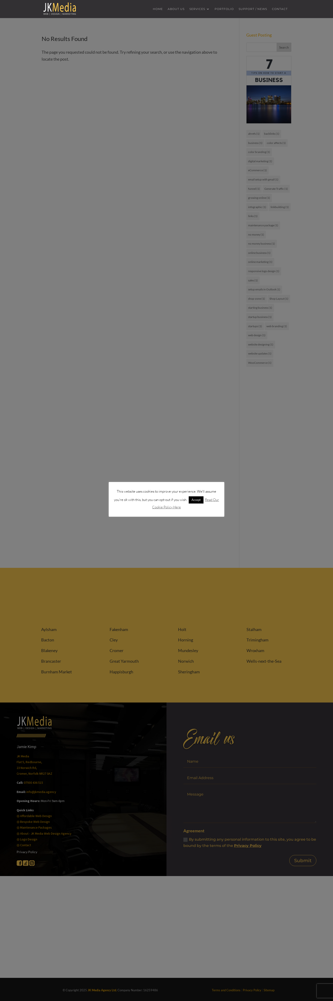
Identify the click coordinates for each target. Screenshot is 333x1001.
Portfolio (224, 9)
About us (176, 9)
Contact (280, 9)
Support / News (253, 9)
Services (197, 9)
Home (158, 9)
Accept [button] (196, 500)
